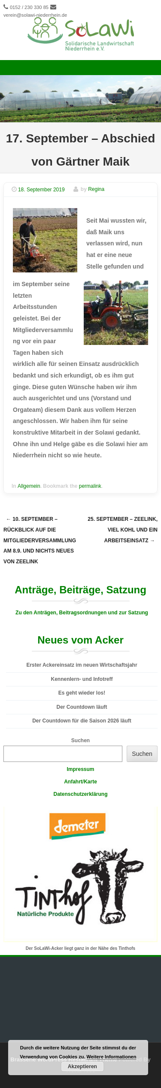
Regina (96, 190)
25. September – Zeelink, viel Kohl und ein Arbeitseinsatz (123, 529)
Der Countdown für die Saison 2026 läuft (81, 721)
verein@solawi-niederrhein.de (35, 15)
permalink (90, 486)
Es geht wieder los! (81, 693)
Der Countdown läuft (82, 707)
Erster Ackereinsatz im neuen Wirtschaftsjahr (81, 665)
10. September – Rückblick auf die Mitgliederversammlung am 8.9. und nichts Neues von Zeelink (39, 540)
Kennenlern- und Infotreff (82, 679)
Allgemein (29, 486)
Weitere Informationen (112, 1056)
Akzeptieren (82, 1067)
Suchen (80, 740)
